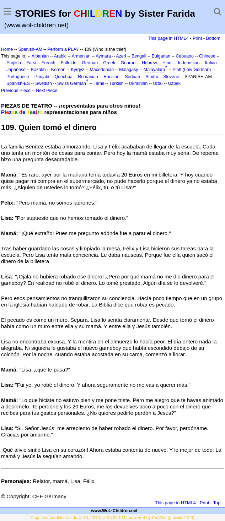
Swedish (43, 83)
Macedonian (102, 69)
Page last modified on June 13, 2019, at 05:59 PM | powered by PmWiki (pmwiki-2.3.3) (112, 517)
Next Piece (46, 90)
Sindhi (151, 76)
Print (197, 38)
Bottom (213, 38)
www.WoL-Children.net (114, 510)
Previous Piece (16, 90)
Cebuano (185, 56)
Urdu (158, 83)
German (90, 62)
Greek (109, 62)
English (13, 62)
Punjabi (41, 76)
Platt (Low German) (191, 69)
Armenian (80, 56)
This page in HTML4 (168, 38)
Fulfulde (68, 62)
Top (216, 502)
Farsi (31, 62)
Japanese (16, 69)
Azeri (121, 56)
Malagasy (128, 69)
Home (7, 49)
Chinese (207, 56)
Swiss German (71, 83)
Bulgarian (161, 56)
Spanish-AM (30, 49)
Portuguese (17, 76)
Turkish (116, 83)
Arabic (60, 56)
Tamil (98, 83)
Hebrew (149, 62)
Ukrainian (138, 83)
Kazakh (38, 69)
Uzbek (174, 83)
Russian (111, 76)
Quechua (64, 76)
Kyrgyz (77, 69)
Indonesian (189, 62)
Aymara (103, 56)
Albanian (40, 56)
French (48, 62)
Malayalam (154, 69)
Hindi (167, 62)
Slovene (171, 76)
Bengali (139, 56)
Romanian (88, 76)
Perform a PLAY (63, 49)
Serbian (132, 76)
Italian (211, 62)
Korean (58, 69)
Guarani (128, 62)
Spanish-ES (18, 83)
